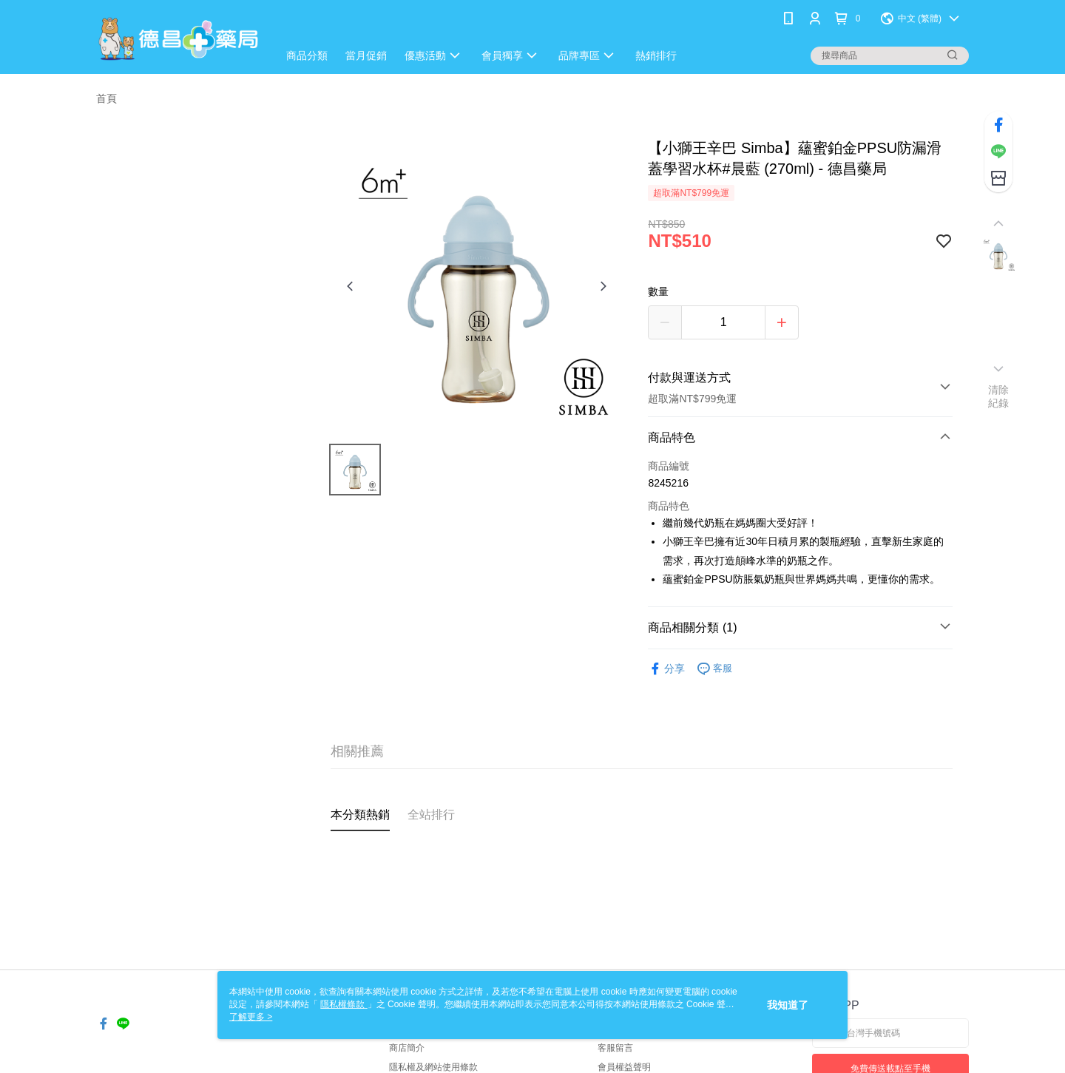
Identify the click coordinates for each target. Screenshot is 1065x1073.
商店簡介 (407, 1048)
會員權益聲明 (624, 1067)
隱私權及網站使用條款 (433, 1067)
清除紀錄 (999, 396)
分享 (666, 669)
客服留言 (615, 1048)
